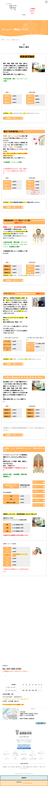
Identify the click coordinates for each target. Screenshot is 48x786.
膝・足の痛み (36, 500)
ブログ (15, 758)
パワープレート (24, 768)
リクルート (41, 758)
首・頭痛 (35, 491)
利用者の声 (24, 758)
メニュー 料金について (32, 754)
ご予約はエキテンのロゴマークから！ (15, 671)
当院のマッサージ (41, 754)
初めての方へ (24, 754)
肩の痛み (35, 482)
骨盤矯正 (35, 495)
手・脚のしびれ (36, 505)
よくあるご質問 (32, 758)
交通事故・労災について (13, 118)
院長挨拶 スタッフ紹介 (15, 754)
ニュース (7, 758)
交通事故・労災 (6, 766)
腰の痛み (35, 486)
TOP (2, 39)
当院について (6, 754)
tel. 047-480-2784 (11, 668)
